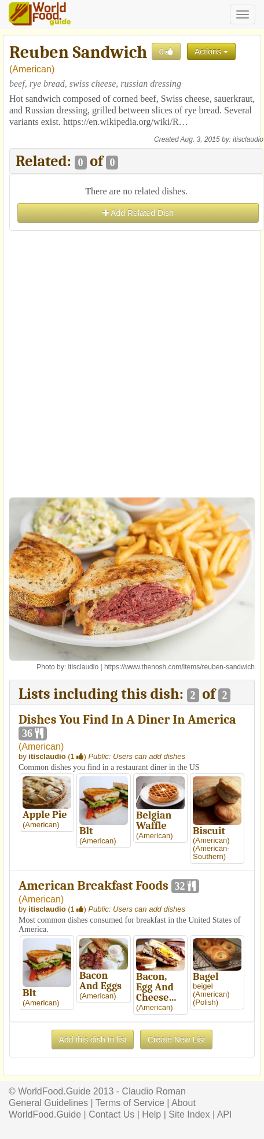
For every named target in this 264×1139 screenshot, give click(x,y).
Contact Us (111, 1114)
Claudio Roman (154, 1091)
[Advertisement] (132, 365)
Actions (211, 51)
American (32, 69)
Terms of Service (130, 1103)
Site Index (189, 1114)
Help (151, 1114)
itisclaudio (248, 139)
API (224, 1114)
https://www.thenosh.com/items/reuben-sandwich (179, 667)
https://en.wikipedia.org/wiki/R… (125, 122)
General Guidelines (48, 1103)
